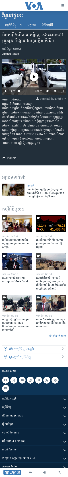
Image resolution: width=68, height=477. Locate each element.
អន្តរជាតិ (30, 186)
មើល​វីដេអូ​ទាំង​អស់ (57, 336)
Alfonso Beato (10, 54)
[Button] (9, 158)
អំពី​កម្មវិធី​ (47, 25)
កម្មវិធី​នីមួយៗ (13, 25)
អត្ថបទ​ (32, 25)
